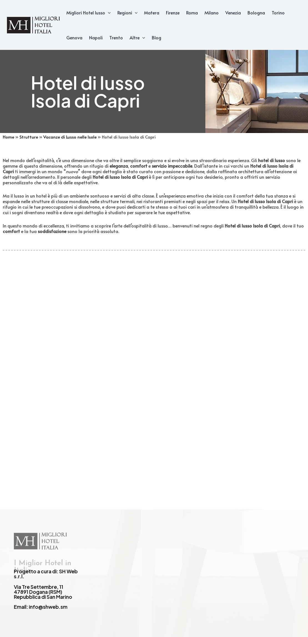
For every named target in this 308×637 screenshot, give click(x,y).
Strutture (28, 137)
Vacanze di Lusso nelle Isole (70, 137)
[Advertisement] (154, 356)
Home (8, 137)
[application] (108, 12)
